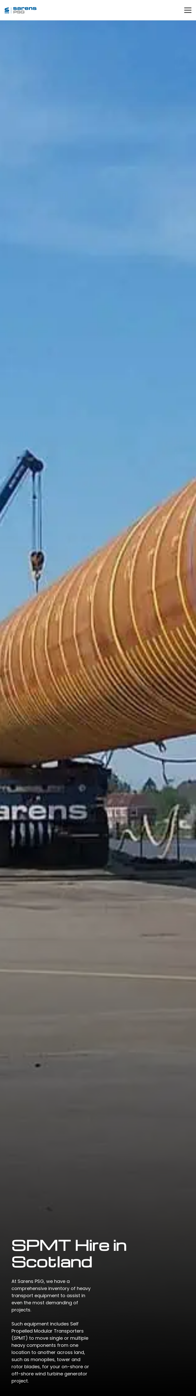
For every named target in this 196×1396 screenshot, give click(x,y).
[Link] (20, 10)
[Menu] (188, 10)
